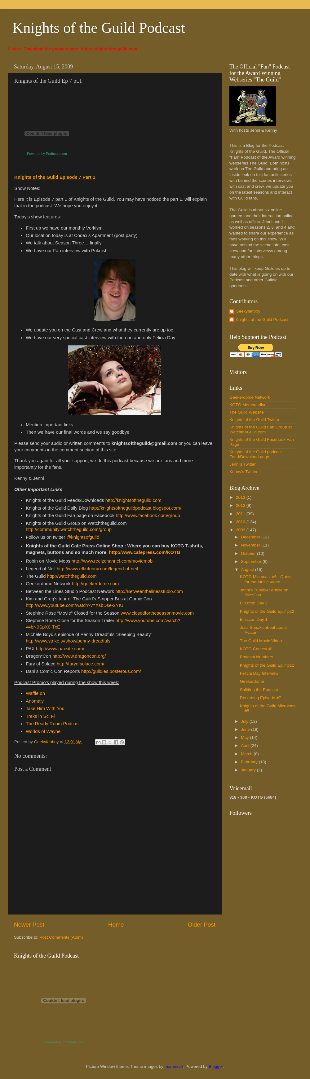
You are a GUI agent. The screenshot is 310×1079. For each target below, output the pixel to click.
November (251, 545)
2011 (241, 513)
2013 (241, 497)
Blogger (216, 1066)
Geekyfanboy (248, 311)
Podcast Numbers (256, 657)
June (246, 729)
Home (116, 924)
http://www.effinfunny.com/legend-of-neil (97, 568)
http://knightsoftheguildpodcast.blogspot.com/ (135, 508)
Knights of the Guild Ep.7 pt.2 (267, 611)
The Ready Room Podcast (53, 723)
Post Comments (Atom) (61, 937)
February (250, 762)
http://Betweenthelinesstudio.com (149, 591)
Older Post (201, 924)
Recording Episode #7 (260, 697)
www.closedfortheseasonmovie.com (157, 613)
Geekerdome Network (249, 397)
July (245, 721)
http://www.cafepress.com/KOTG (144, 552)
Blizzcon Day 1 (254, 619)
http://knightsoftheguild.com (109, 48)
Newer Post (29, 924)
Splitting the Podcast (259, 689)
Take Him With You (45, 708)
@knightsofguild (82, 537)
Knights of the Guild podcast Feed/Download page (255, 454)
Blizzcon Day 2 (254, 603)
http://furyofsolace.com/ (80, 663)
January (249, 770)
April (245, 745)
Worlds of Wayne (43, 731)
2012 (241, 505)
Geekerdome (252, 681)
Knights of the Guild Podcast (98, 28)
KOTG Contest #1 (256, 649)
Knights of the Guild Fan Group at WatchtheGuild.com (260, 429)
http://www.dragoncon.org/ (79, 656)
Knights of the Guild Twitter (254, 419)
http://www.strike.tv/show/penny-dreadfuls (68, 640)
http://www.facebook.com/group (148, 515)
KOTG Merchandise (247, 404)
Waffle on (35, 693)
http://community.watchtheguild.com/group (69, 529)
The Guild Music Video (261, 640)
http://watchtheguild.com (72, 576)
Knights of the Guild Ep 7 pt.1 (267, 665)
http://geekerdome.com (95, 583)
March (247, 754)
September (252, 561)
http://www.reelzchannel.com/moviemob (112, 561)
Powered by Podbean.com (47, 154)
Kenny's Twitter (243, 471)
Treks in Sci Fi (40, 716)
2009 (241, 530)
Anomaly (35, 701)
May (245, 737)
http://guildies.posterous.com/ (111, 671)
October (249, 553)
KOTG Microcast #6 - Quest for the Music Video (266, 579)
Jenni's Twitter (242, 464)
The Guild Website (246, 412)
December (251, 537)
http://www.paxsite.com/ (60, 648)
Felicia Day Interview (259, 673)
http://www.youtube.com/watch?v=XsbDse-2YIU (74, 605)
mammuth (174, 1066)
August (248, 569)
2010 (241, 522)
